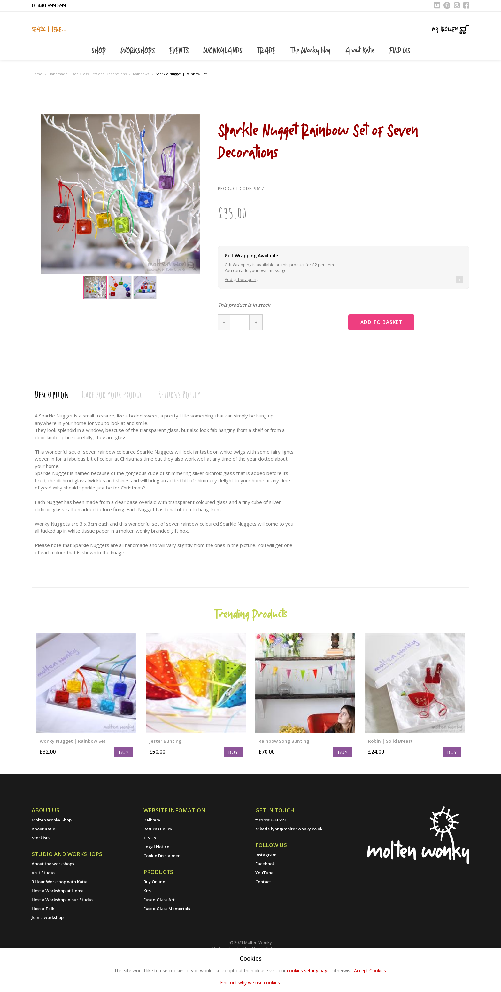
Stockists (41, 869)
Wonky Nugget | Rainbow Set (73, 772)
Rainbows (141, 105)
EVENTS (179, 82)
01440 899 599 (49, 5)
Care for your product (113, 425)
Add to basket (388, 353)
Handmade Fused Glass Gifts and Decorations (88, 105)
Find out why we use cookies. (250, 983)
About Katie (360, 82)
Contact (263, 913)
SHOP (99, 82)
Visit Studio (43, 904)
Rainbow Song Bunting (283, 772)
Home (37, 105)
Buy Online (154, 913)
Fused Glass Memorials (166, 940)
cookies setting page (308, 970)
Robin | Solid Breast (390, 772)
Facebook (265, 895)
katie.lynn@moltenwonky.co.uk (291, 860)
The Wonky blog (311, 82)
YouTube (264, 904)
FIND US (399, 82)
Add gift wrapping (241, 310)
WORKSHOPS (138, 82)
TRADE (267, 82)
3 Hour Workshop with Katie (60, 913)
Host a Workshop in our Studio (62, 931)
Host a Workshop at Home (58, 922)
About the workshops (53, 895)
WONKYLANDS (223, 82)
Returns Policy (179, 425)
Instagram (265, 886)
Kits (147, 922)
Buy (124, 784)
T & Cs (149, 869)
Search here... (49, 29)
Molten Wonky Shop (52, 851)
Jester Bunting (165, 772)
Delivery (151, 851)
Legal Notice (156, 878)
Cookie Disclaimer (161, 887)
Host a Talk (43, 940)
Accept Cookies (370, 970)
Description (52, 425)
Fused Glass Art (159, 931)
